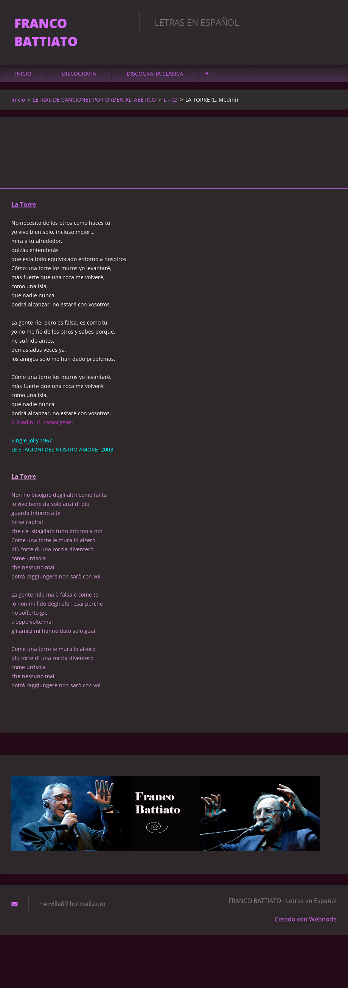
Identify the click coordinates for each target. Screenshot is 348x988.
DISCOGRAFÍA (79, 75)
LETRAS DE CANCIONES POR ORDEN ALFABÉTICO (94, 101)
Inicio (23, 75)
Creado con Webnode (306, 921)
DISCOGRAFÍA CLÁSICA (155, 75)
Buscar (328, 22)
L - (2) (170, 101)
